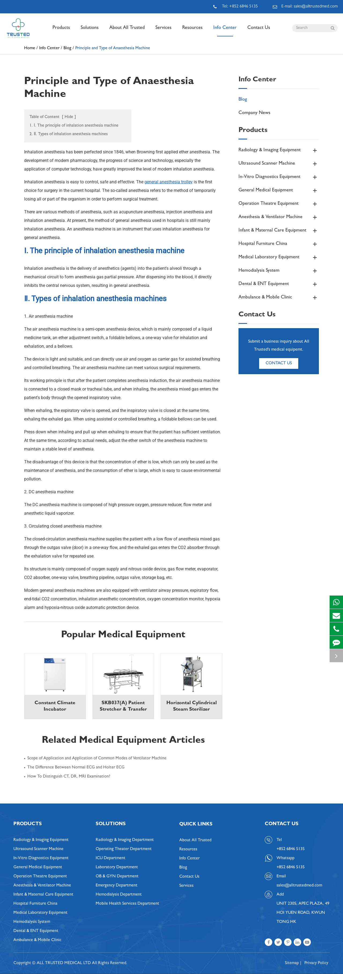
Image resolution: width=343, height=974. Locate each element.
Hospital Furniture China (278, 244)
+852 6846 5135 (291, 867)
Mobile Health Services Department (127, 904)
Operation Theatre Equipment (278, 204)
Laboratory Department (117, 867)
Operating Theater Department (124, 849)
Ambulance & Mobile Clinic (278, 298)
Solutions (90, 31)
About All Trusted (127, 31)
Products (61, 31)
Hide (69, 117)
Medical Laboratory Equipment (278, 257)
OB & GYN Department (117, 876)
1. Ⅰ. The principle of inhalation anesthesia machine (73, 126)
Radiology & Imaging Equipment (278, 150)
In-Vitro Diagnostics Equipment (278, 177)
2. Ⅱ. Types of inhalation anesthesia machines (68, 134)
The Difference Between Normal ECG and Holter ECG (76, 767)
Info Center (225, 31)
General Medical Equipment (278, 191)
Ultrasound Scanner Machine (278, 164)
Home (29, 48)
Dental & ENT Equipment (278, 284)
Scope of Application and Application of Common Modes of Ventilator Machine (96, 758)
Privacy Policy (316, 963)
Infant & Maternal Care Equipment (278, 231)
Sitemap (292, 963)
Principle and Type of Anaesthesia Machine (112, 48)
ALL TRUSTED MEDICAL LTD (64, 963)
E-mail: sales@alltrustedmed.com (305, 6)
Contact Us (258, 31)
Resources (192, 31)
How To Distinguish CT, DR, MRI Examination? (68, 777)
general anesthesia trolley (168, 181)
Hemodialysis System (278, 271)
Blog (67, 48)
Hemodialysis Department (119, 895)
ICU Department (110, 858)
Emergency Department (116, 886)
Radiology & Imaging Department (125, 840)
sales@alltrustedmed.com (299, 886)
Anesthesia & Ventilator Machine (278, 217)
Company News (254, 113)
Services (163, 31)
